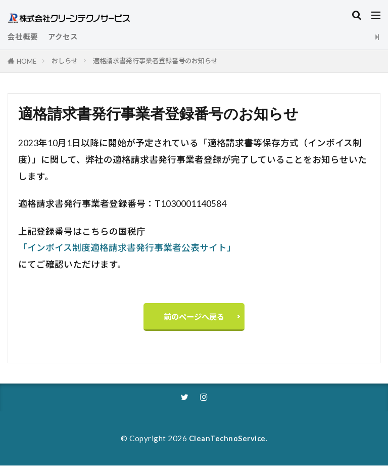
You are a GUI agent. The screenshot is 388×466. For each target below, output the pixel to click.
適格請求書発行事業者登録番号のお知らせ (155, 61)
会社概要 (23, 36)
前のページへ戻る (194, 316)
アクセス (63, 36)
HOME (26, 61)
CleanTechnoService (227, 438)
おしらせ (65, 61)
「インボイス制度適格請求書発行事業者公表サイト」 (127, 247)
